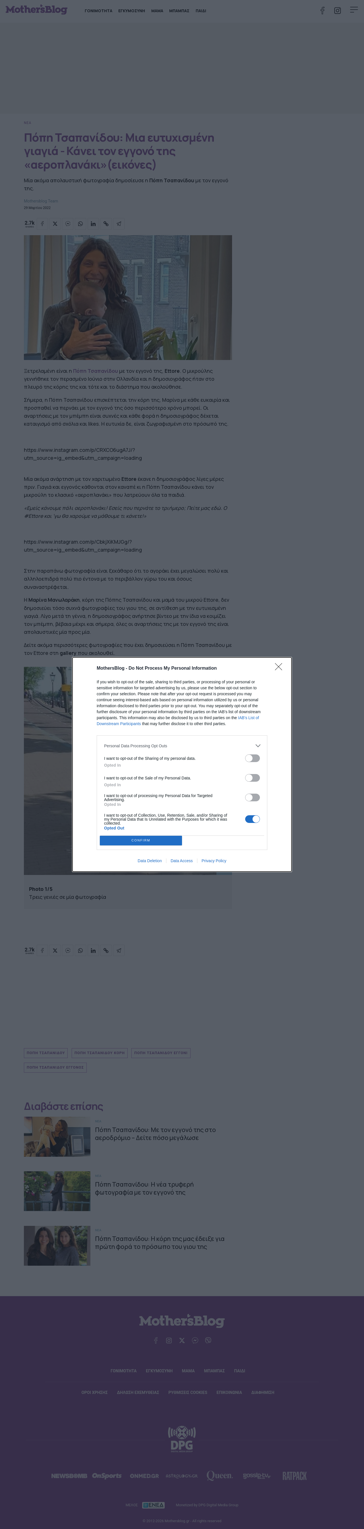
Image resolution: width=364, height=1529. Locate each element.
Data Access (182, 860)
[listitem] (182, 746)
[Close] (280, 668)
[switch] (252, 758)
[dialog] (182, 764)
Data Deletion (150, 860)
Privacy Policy (214, 860)
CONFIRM (141, 840)
